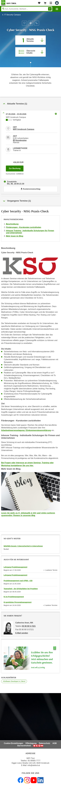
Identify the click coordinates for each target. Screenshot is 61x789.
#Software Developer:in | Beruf (14, 681)
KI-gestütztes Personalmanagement (17, 602)
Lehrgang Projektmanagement (15, 567)
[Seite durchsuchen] (26, 8)
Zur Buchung (16, 167)
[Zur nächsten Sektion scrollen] (30, 65)
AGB (54, 743)
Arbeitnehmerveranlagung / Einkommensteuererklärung (26, 430)
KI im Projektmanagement (14, 597)
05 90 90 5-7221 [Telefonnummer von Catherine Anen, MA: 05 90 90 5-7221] (29, 626)
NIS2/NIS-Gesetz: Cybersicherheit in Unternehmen (23, 546)
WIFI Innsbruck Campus (23, 129)
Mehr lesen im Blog (14, 236)
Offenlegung (30, 743)
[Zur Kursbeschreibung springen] (30, 52)
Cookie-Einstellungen (13, 743)
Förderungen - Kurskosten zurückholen (23, 227)
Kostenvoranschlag (30, 189)
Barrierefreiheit (24, 746)
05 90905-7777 (34, 761)
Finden (50, 9)
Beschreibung (12, 224)
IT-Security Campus (12, 15)
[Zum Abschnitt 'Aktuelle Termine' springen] (30, 40)
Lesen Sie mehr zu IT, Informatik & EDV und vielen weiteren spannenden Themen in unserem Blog (28, 514)
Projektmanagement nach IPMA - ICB (18, 581)
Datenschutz (44, 743)
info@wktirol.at (34, 765)
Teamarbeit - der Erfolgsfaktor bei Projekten (21, 589)
